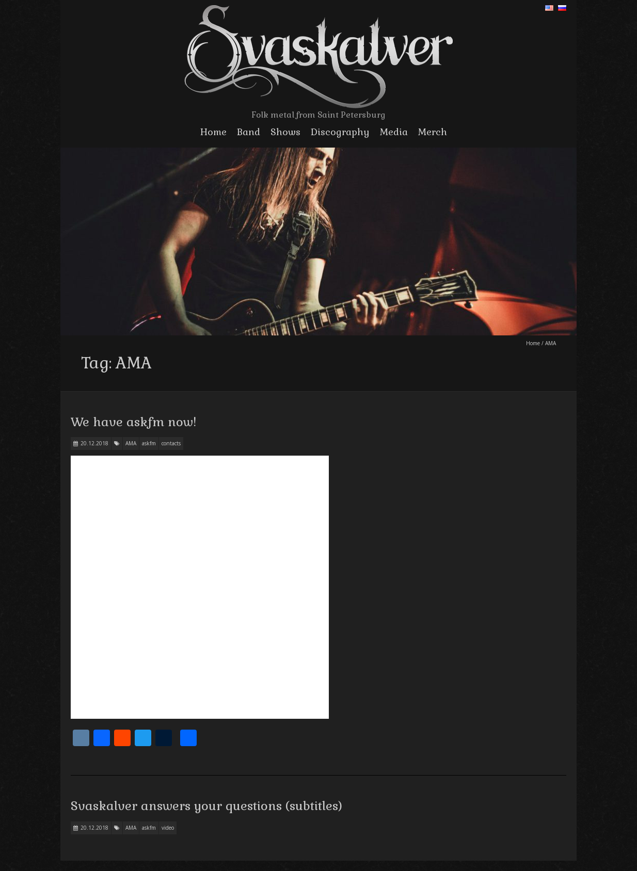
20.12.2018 (94, 443)
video (168, 827)
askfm (149, 443)
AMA (130, 443)
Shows (285, 132)
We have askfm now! (133, 422)
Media (394, 132)
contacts (171, 443)
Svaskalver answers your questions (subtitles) (206, 806)
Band (248, 132)
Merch (432, 132)
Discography (340, 132)
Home (213, 132)
